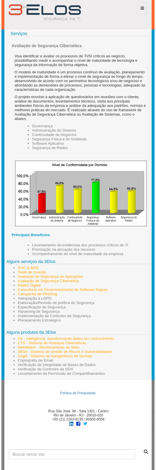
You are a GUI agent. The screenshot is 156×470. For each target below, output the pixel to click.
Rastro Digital (29, 285)
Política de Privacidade (77, 393)
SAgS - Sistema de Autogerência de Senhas (55, 356)
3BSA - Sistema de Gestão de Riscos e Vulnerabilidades (65, 351)
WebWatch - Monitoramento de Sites (48, 347)
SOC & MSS (28, 268)
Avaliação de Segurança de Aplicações (50, 276)
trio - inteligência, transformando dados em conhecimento (66, 338)
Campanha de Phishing (37, 294)
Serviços (18, 33)
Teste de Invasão (32, 272)
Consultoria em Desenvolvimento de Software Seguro (63, 289)
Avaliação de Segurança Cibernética (48, 281)
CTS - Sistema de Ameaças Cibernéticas (52, 343)
